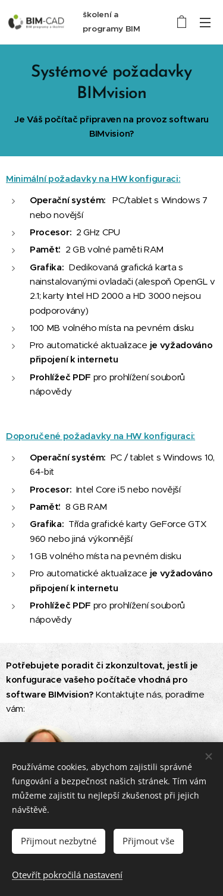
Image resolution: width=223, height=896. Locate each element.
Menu (205, 22)
